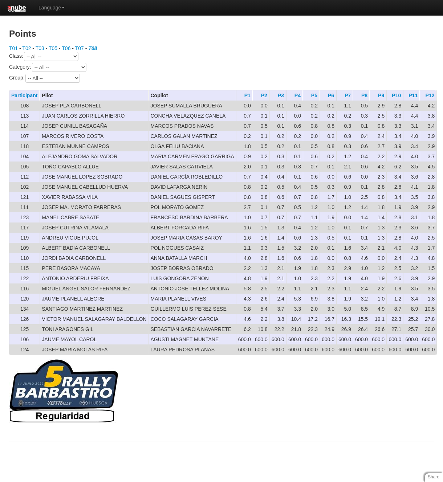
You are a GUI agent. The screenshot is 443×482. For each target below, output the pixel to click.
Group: (44, 78)
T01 (13, 48)
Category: (47, 67)
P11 (413, 95)
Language (51, 8)
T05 (53, 48)
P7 (348, 95)
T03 (40, 48)
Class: (43, 56)
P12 (429, 95)
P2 (264, 95)
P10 (396, 95)
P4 (297, 95)
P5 (314, 95)
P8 (364, 95)
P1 (247, 95)
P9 (381, 95)
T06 (66, 48)
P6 (331, 95)
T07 (79, 48)
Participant (24, 95)
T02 (26, 48)
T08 (92, 48)
